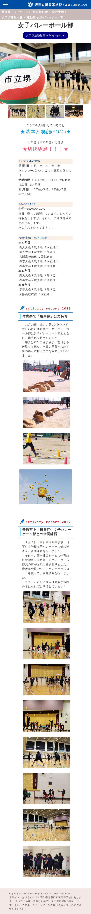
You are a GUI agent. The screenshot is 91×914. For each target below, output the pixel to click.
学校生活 (58, 11)
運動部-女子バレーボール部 (45, 17)
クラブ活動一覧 (12, 17)
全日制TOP (40, 11)
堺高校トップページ (15, 11)
